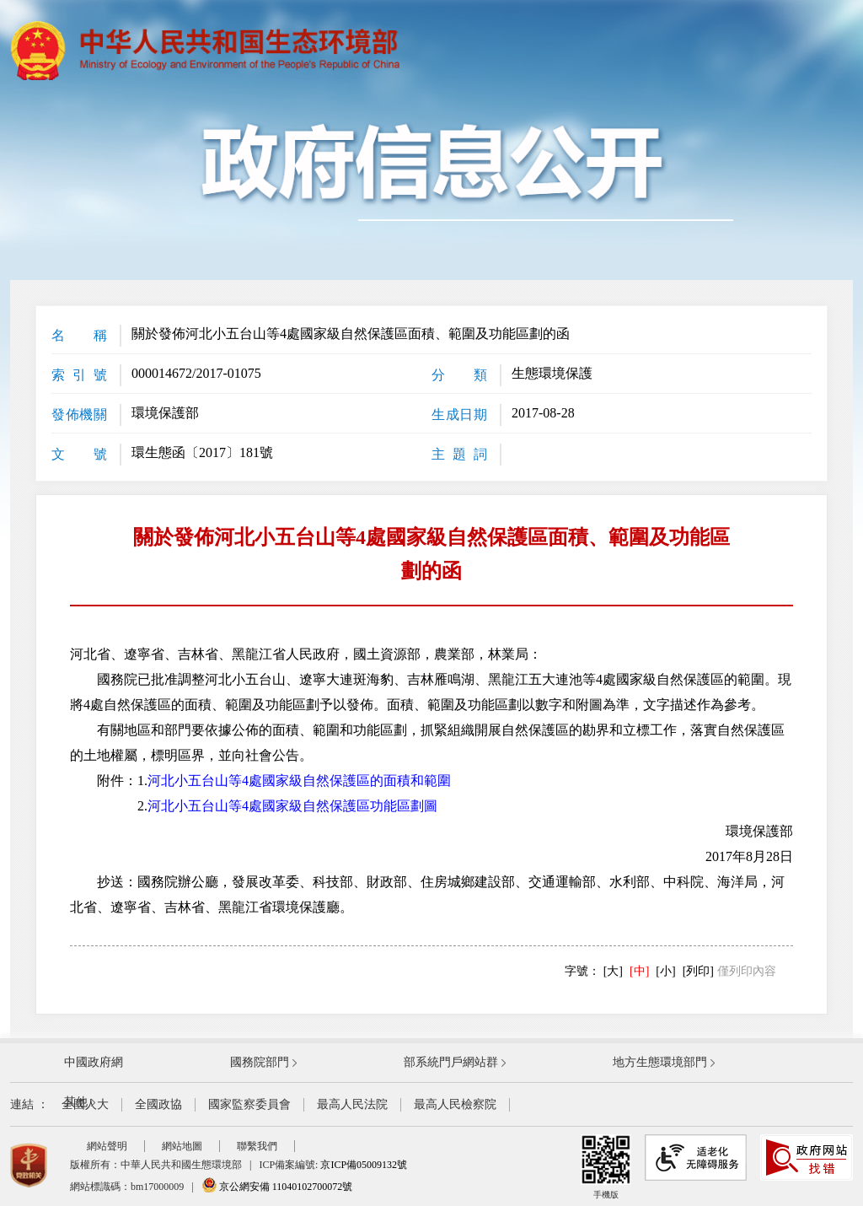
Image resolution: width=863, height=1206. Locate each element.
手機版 (606, 1166)
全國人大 (85, 1104)
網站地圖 (182, 1146)
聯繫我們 (257, 1146)
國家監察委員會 (249, 1104)
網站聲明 (107, 1146)
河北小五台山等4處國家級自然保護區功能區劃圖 (292, 806)
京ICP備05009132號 (363, 1165)
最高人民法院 (352, 1104)
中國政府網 (93, 1062)
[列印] (698, 971)
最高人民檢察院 (455, 1104)
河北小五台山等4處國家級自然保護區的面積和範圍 (299, 780)
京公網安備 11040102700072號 (277, 1187)
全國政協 (158, 1104)
